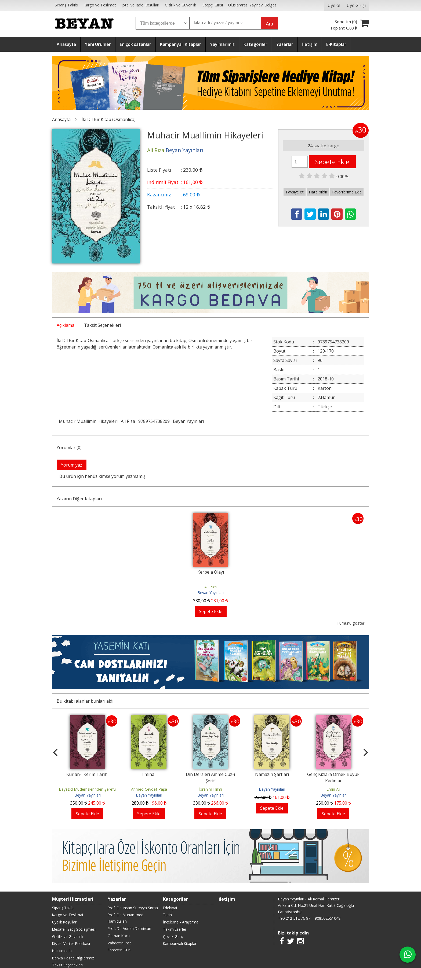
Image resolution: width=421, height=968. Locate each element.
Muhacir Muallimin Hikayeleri (88, 421)
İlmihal (148, 774)
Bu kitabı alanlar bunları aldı (85, 701)
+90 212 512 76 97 (294, 918)
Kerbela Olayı (210, 572)
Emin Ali (333, 789)
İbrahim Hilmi (210, 789)
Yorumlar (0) (69, 447)
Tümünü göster (350, 623)
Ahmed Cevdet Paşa (149, 789)
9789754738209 (154, 421)
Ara (269, 24)
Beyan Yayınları (188, 421)
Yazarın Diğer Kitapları (79, 499)
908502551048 (327, 918)
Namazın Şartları (272, 774)
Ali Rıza (128, 421)
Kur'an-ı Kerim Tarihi (87, 774)
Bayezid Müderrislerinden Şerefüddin (91, 789)
